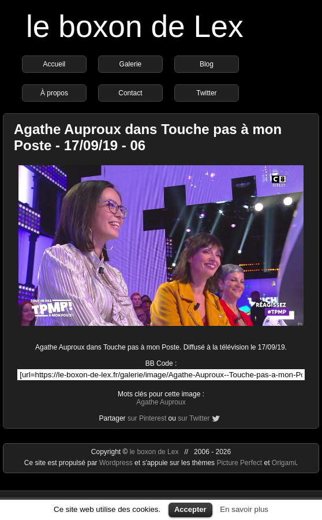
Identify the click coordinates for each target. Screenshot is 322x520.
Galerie (130, 64)
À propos (54, 93)
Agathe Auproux (160, 402)
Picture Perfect (239, 463)
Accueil (54, 64)
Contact (130, 93)
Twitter (206, 93)
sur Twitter (193, 418)
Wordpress (116, 463)
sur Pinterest (147, 418)
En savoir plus (244, 509)
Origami (284, 463)
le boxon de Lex (135, 26)
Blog (207, 64)
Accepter (190, 509)
